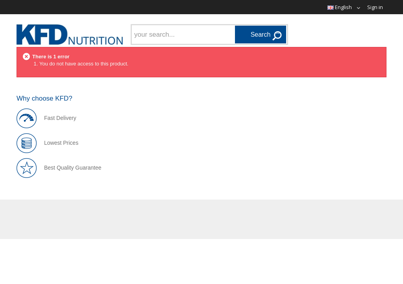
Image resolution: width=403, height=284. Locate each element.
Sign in (375, 7)
